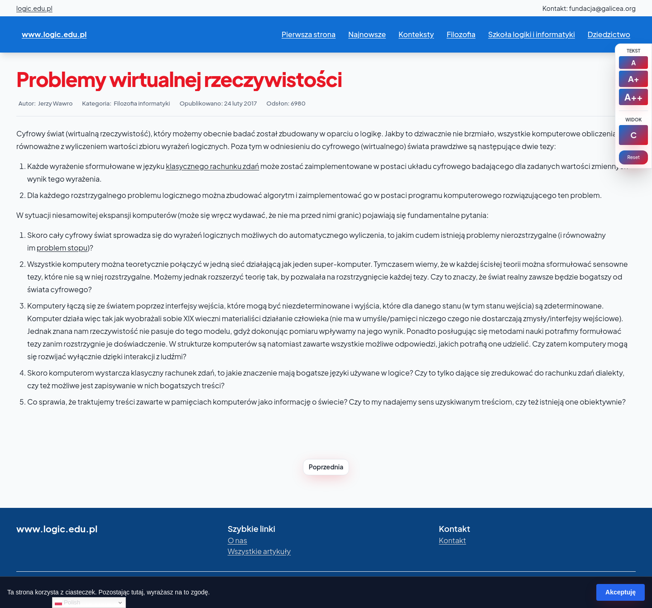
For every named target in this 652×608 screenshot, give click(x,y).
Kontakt (452, 540)
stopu (76, 247)
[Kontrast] (633, 135)
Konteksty (416, 34)
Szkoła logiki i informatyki (531, 34)
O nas (237, 540)
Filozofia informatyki (142, 103)
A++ (633, 96)
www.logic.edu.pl (54, 34)
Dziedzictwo (609, 34)
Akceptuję (620, 592)
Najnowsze (367, 34)
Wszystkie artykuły (259, 551)
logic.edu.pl (34, 8)
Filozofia (460, 34)
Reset (633, 157)
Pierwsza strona (309, 34)
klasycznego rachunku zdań (212, 166)
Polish (67, 602)
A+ (633, 78)
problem (51, 247)
